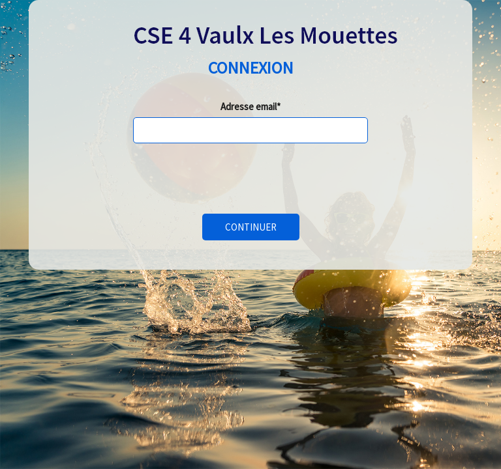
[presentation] (232, 178)
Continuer (251, 227)
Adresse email (248, 106)
